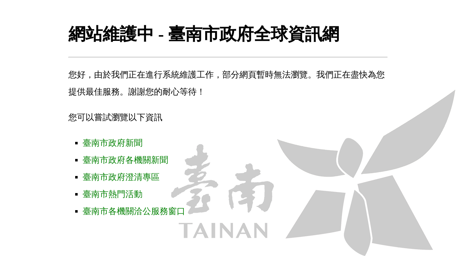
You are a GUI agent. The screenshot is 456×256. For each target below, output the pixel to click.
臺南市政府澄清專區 (121, 177)
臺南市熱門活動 (112, 194)
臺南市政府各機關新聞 (125, 160)
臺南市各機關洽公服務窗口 (134, 211)
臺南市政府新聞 (112, 143)
